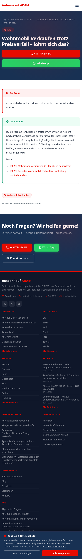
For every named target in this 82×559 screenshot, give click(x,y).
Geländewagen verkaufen (14, 346)
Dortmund (7, 369)
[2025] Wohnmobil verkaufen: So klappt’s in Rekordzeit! (40, 165)
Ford (45, 336)
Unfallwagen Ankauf (53, 444)
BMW (45, 322)
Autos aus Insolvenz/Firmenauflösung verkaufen (15, 433)
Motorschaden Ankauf (54, 439)
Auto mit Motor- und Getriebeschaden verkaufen (16, 525)
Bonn (4, 373)
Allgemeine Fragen (11, 509)
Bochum (6, 364)
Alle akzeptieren (60, 553)
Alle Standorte (10, 402)
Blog (4, 481)
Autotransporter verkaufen (15, 420)
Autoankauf (15, 5)
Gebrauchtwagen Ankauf (55, 434)
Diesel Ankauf (50, 430)
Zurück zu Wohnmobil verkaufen (21, 203)
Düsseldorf (7, 378)
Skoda (46, 346)
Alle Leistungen (10, 351)
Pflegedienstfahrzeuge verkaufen (18, 425)
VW (44, 317)
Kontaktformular (18, 258)
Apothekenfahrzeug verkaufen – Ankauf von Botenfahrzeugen (18, 443)
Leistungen (7, 490)
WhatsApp (41, 63)
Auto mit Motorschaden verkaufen (19, 322)
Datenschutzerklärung (55, 546)
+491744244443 (41, 53)
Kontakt (6, 495)
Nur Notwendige (22, 553)
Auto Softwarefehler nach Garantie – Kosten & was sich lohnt (61, 377)
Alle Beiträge (50, 407)
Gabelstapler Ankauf (12, 341)
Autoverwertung (10, 336)
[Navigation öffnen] (77, 5)
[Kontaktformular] (19, 304)
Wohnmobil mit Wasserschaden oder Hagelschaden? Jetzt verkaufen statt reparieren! (20, 460)
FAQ (4, 19)
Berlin (5, 393)
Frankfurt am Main (11, 388)
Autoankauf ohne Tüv (53, 425)
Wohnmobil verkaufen (21, 19)
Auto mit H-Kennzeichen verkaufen (19, 518)
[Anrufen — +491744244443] (4, 304)
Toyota (46, 341)
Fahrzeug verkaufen (12, 476)
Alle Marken (50, 351)
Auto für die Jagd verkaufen (15, 513)
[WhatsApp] (12, 304)
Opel (45, 332)
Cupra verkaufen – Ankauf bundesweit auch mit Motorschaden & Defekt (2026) (61, 398)
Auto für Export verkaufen (15, 317)
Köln (4, 383)
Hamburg (6, 397)
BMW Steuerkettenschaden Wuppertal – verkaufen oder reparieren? (57, 366)
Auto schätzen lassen (12, 327)
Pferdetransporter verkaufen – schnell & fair (17, 450)
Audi (45, 327)
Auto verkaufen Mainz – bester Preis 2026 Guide (61, 387)
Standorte (7, 486)
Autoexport (48, 420)
